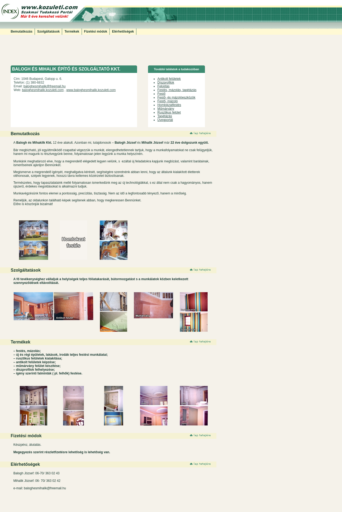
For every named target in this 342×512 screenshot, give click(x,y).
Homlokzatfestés (169, 105)
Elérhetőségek (123, 31)
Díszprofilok (165, 82)
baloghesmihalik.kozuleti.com (43, 90)
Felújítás (163, 86)
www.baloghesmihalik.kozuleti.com (91, 90)
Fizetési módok (95, 31)
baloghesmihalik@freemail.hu (45, 86)
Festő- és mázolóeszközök (176, 97)
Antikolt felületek (169, 79)
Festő (161, 94)
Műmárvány (165, 109)
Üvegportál (165, 120)
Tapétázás (164, 116)
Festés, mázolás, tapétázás (176, 90)
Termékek (71, 31)
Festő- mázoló (167, 101)
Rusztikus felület (169, 112)
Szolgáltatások (48, 31)
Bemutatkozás (21, 31)
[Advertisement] (108, 53)
